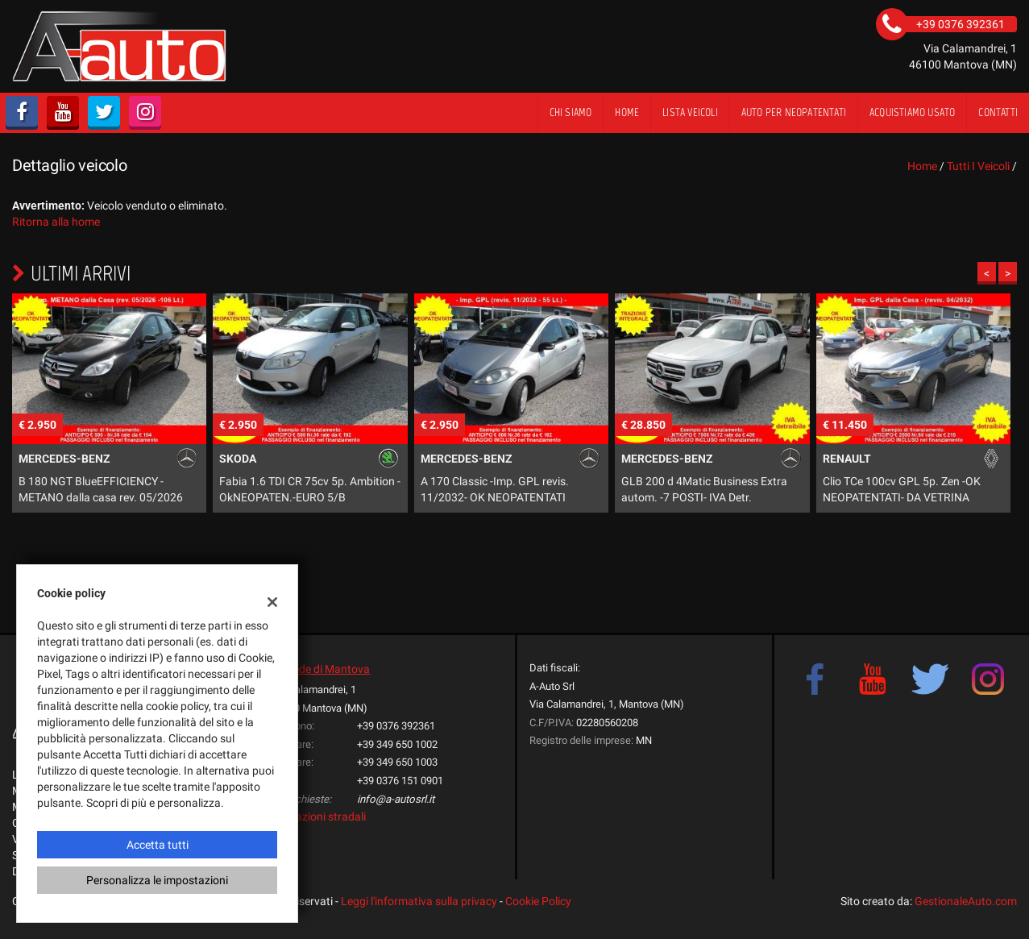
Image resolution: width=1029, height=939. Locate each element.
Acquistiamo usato (912, 112)
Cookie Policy (538, 901)
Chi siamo (571, 112)
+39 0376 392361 (396, 726)
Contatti (998, 112)
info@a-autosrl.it (395, 799)
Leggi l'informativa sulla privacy (419, 901)
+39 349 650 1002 (397, 744)
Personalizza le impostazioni (157, 880)
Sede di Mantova (328, 669)
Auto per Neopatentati (793, 112)
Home (627, 112)
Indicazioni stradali (319, 816)
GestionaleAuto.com (966, 901)
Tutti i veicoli (978, 166)
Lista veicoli (690, 112)
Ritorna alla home (56, 221)
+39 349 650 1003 (397, 762)
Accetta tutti (158, 844)
